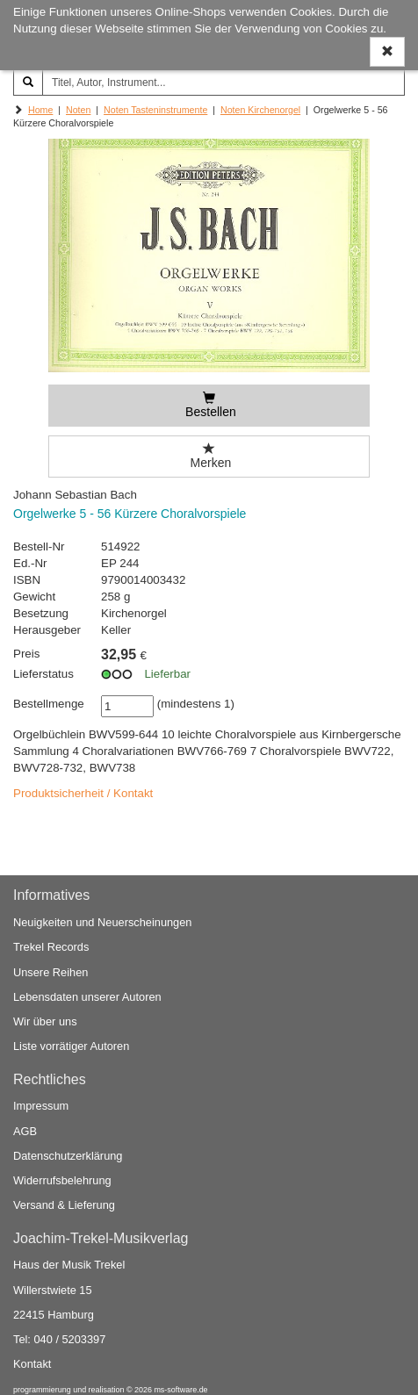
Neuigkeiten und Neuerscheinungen (102, 922)
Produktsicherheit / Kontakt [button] (83, 793)
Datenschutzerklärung (67, 1155)
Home (40, 109)
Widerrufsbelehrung (62, 1180)
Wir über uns (45, 1021)
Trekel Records (51, 946)
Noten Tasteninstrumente (155, 109)
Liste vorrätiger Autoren (71, 1046)
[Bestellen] (209, 406)
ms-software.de (180, 1389)
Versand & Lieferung (64, 1205)
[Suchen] (28, 82)
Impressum (40, 1105)
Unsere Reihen (50, 972)
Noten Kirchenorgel (260, 109)
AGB (25, 1131)
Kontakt (32, 1363)
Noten (78, 109)
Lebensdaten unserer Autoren (87, 996)
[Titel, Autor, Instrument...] (223, 82)
